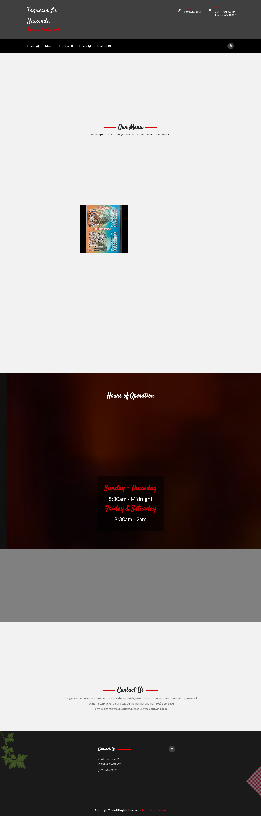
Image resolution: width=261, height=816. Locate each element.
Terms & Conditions (154, 810)
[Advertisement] (130, 87)
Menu (48, 46)
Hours (85, 46)
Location (66, 46)
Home (33, 46)
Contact (104, 46)
